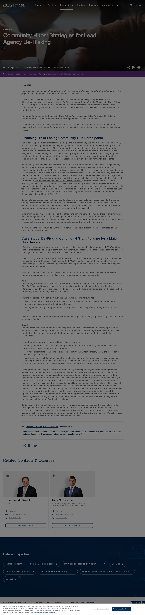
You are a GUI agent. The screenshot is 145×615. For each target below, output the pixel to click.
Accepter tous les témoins (121, 609)
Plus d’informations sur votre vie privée (43, 613)
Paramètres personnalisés (100, 609)
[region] (72, 609)
